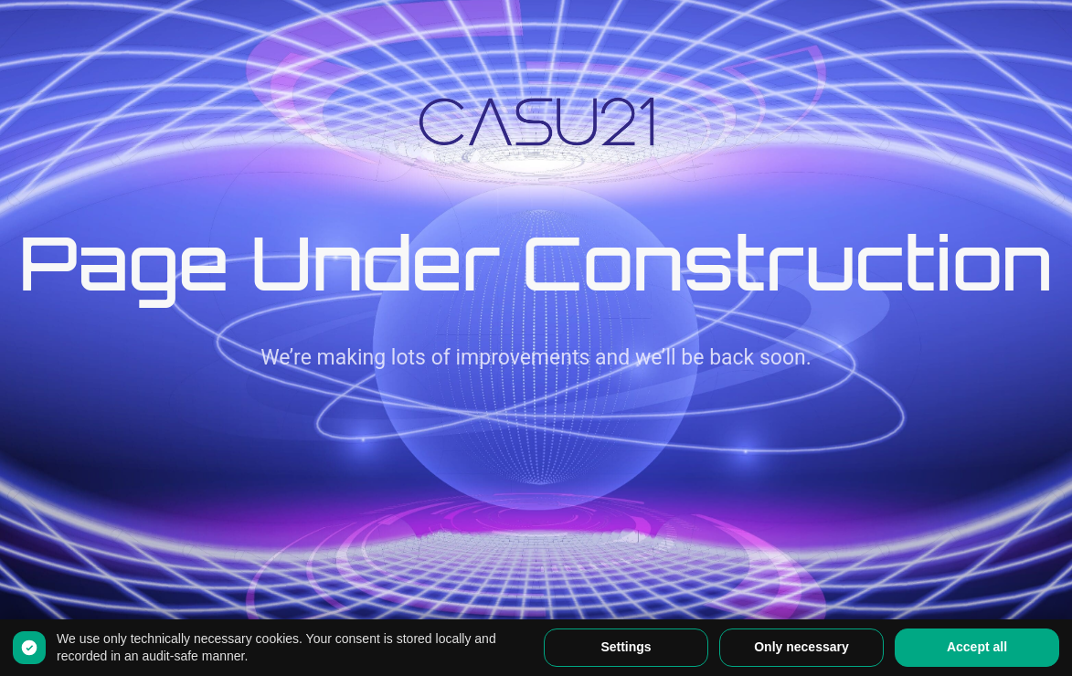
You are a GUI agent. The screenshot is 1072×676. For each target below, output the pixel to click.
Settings (625, 646)
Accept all (977, 646)
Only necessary (801, 646)
